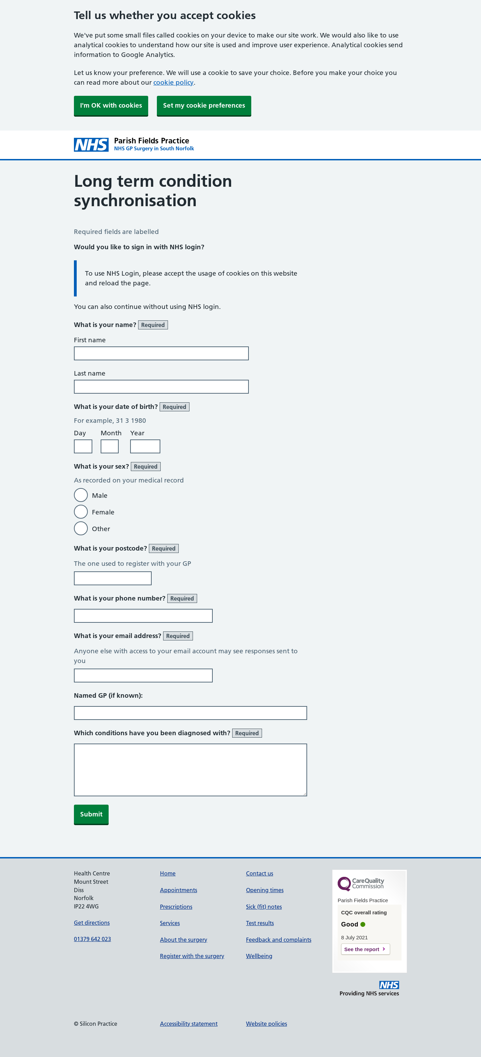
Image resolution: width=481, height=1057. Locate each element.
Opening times (265, 890)
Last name (90, 373)
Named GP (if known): (108, 695)
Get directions (92, 922)
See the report (361, 949)
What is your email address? (133, 635)
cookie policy (173, 82)
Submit (91, 814)
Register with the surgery (192, 956)
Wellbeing (259, 956)
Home (168, 873)
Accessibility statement (189, 1023)
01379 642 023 (92, 939)
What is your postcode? (126, 548)
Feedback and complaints (278, 939)
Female (103, 512)
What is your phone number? (135, 598)
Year (137, 433)
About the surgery (183, 939)
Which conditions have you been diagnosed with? (168, 733)
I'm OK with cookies (111, 105)
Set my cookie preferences (204, 105)
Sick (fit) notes (264, 906)
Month (111, 433)
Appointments (178, 890)
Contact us (259, 873)
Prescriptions (176, 906)
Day (80, 433)
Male (100, 496)
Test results (260, 923)
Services (170, 923)
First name (90, 340)
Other (101, 529)
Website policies (266, 1023)
